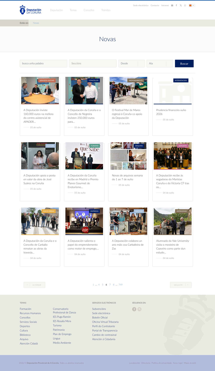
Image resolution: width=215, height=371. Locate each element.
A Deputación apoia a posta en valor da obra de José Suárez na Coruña (39, 179)
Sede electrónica (140, 5)
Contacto (155, 5)
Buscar (184, 63)
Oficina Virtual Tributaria (105, 321)
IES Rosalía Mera (62, 321)
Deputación (56, 10)
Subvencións (99, 308)
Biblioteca (25, 334)
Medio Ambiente (62, 342)
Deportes (25, 326)
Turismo (57, 325)
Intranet (165, 5)
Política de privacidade (162, 363)
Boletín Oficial (100, 317)
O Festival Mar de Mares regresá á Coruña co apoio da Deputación (127, 113)
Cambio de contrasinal (104, 334)
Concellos (89, 10)
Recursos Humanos (30, 313)
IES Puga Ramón (62, 316)
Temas (73, 10)
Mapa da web (190, 363)
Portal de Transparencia (104, 330)
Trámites (105, 10)
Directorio (145, 363)
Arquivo (24, 339)
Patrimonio (59, 329)
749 (120, 284)
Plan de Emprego (62, 334)
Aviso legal (178, 363)
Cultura (24, 330)
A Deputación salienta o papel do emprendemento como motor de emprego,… (83, 244)
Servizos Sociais (28, 321)
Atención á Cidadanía (103, 339)
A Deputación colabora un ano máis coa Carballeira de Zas (128, 244)
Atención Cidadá (29, 343)
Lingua (56, 338)
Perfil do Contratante (103, 326)
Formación (25, 308)
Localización (134, 363)
